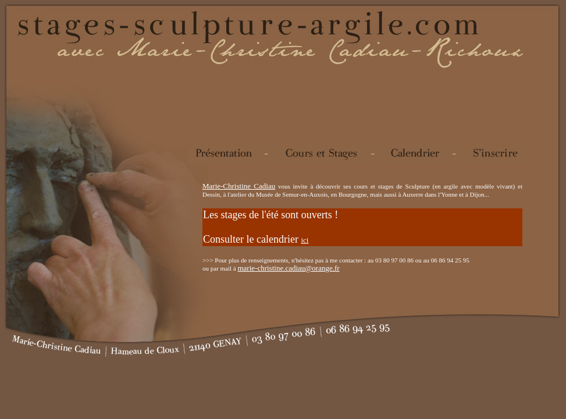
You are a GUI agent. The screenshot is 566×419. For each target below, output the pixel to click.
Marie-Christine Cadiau (238, 186)
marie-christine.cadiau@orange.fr (288, 268)
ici (304, 240)
